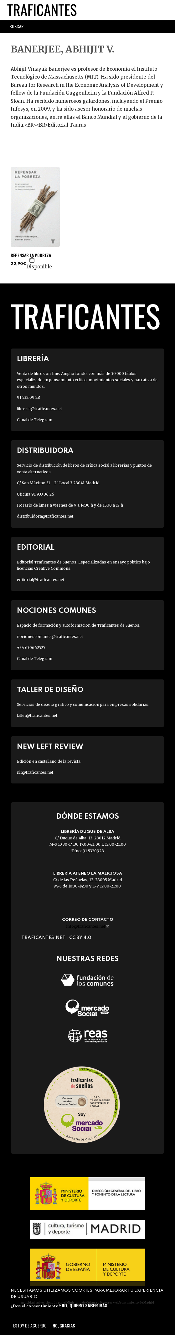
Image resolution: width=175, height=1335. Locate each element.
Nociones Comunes (56, 610)
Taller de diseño (50, 690)
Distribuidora (45, 450)
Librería (33, 359)
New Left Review (50, 746)
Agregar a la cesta (32, 260)
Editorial (35, 547)
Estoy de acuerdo (30, 1325)
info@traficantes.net (87, 926)
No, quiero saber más (84, 1305)
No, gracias (64, 1325)
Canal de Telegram (34, 419)
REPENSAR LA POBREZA (31, 255)
